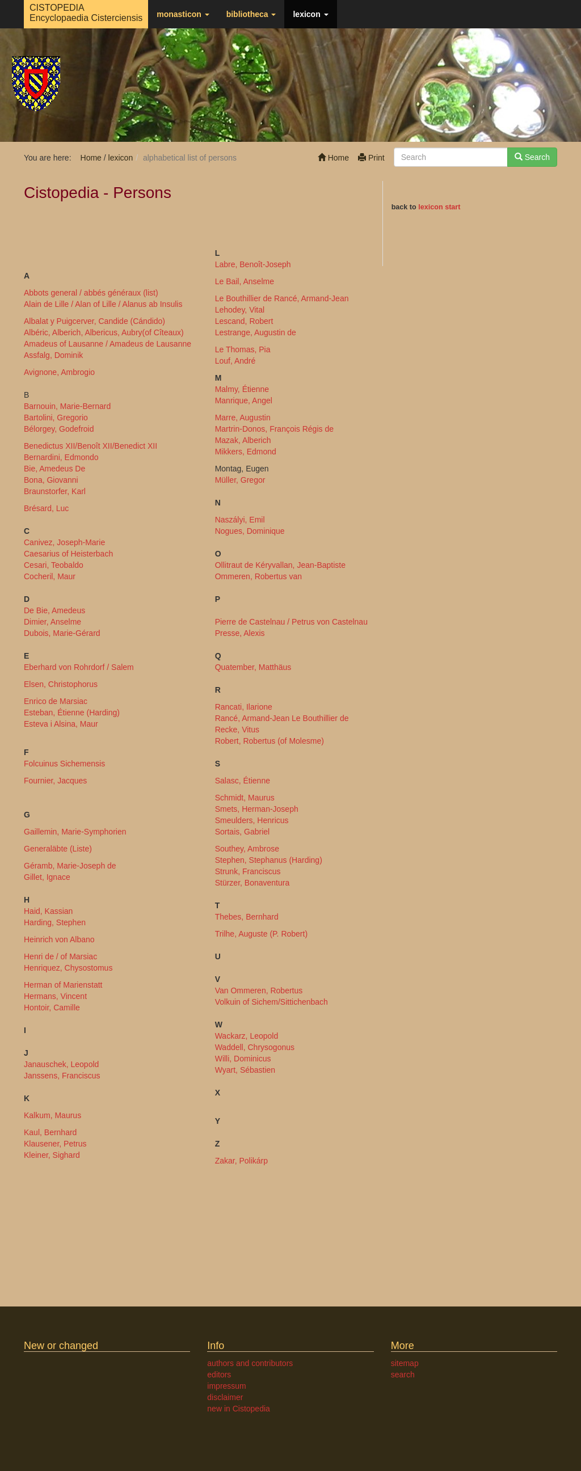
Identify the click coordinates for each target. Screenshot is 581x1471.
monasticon (183, 14)
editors (219, 1374)
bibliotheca (251, 14)
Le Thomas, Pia (243, 349)
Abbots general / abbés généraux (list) (91, 292)
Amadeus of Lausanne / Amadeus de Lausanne (107, 343)
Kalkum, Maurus (52, 1115)
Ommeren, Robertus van (258, 576)
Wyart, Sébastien (245, 1069)
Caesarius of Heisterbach (68, 553)
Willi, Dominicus (243, 1058)
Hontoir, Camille (52, 1007)
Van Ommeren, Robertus (259, 990)
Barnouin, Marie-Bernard (67, 406)
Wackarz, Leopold (247, 1035)
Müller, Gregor (240, 479)
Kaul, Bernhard (50, 1132)
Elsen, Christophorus (61, 684)
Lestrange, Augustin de (255, 332)
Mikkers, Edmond (245, 451)
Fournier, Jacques (55, 780)
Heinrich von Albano (59, 939)
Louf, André (235, 360)
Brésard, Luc (46, 508)
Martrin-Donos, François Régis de (274, 428)
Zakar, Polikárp (241, 1160)
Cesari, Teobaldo (53, 565)
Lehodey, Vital (239, 309)
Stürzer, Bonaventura (252, 882)
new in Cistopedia (238, 1408)
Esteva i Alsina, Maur (61, 723)
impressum (226, 1385)
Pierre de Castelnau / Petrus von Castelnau (291, 621)
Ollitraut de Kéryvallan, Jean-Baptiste (280, 565)
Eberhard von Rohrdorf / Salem (79, 667)
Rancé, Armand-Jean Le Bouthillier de (282, 718)
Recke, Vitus (237, 729)
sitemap (405, 1363)
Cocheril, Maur (49, 576)
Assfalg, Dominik (53, 355)
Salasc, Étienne (242, 780)
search (403, 1374)
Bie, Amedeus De (54, 468)
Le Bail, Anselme (244, 281)
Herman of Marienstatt (63, 984)
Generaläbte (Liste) (58, 848)
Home (333, 157)
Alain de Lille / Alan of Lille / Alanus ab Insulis (103, 304)
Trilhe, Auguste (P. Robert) (261, 933)
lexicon (310, 14)
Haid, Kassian (48, 911)
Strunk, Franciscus (248, 871)
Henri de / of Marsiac (60, 956)
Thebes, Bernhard (247, 916)
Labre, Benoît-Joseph (253, 264)
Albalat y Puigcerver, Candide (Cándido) (94, 321)
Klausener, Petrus (55, 1143)
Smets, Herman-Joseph (256, 809)
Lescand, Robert (244, 321)
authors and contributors (250, 1363)
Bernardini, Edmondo (61, 457)
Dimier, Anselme (52, 621)
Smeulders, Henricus (252, 820)
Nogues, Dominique (250, 531)
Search (532, 157)
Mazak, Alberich (243, 440)
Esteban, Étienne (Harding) (72, 712)
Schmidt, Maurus (245, 797)
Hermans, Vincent (55, 996)
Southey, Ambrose (247, 848)
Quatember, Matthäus (253, 667)
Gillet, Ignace (47, 877)
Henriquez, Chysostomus (68, 967)
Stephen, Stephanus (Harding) (268, 860)
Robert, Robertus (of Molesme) (269, 740)
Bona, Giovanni (51, 479)
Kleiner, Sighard (52, 1155)
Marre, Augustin (243, 417)
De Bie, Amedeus (54, 610)
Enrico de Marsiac (55, 701)
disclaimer (225, 1397)
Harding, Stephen (55, 922)
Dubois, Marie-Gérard (62, 633)
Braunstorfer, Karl (55, 491)
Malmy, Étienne (242, 389)
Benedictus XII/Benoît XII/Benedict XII (90, 445)
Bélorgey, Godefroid (59, 428)
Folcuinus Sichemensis (64, 763)
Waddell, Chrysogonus (254, 1047)
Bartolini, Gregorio (56, 417)
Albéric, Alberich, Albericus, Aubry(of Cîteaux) (104, 332)
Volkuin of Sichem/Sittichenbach (271, 1001)
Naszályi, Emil (240, 519)
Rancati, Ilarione (243, 706)
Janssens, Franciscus (62, 1075)
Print (371, 157)
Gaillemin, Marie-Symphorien (75, 831)
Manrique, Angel (243, 400)
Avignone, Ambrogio (59, 372)
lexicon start (439, 207)
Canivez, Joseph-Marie (64, 542)
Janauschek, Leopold (61, 1064)
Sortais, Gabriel (242, 831)
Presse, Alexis (240, 633)
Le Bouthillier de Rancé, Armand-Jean (282, 298)
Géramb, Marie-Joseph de (70, 865)
